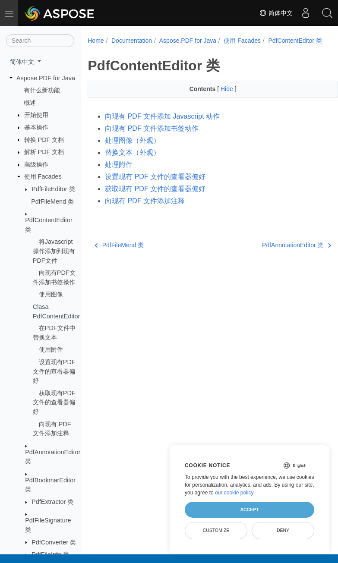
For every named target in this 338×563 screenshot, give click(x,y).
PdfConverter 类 (54, 542)
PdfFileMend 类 (52, 201)
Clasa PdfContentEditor (55, 311)
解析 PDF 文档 (44, 151)
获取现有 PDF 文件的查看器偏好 (155, 197)
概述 (30, 102)
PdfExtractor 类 (52, 501)
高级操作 (36, 164)
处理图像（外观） (132, 149)
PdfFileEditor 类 (53, 189)
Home (96, 40)
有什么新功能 (42, 90)
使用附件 (51, 349)
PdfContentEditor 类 (122, 49)
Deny (283, 530)
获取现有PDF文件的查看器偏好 (54, 402)
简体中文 (276, 13)
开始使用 (36, 114)
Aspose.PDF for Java (45, 78)
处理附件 (119, 173)
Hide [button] (219, 97)
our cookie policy (234, 493)
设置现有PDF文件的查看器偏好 (54, 371)
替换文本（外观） (132, 161)
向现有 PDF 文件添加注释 (145, 210)
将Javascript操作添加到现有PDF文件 (54, 251)
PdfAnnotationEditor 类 (278, 254)
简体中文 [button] (23, 61)
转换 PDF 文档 (44, 139)
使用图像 (51, 294)
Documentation (131, 40)
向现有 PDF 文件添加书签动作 (152, 137)
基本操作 (36, 127)
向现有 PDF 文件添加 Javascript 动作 (162, 125)
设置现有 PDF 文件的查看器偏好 (155, 185)
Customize (216, 530)
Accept (249, 509)
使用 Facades (43, 176)
